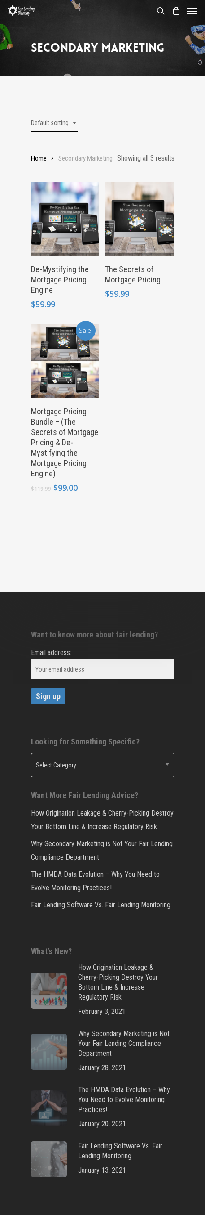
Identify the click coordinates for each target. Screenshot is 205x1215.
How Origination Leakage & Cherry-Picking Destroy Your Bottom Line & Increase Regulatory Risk (102, 820)
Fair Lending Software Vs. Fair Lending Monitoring (100, 905)
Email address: (51, 652)
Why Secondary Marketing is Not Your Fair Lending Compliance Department (102, 850)
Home (39, 158)
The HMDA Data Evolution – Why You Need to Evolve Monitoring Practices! (95, 881)
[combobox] (54, 123)
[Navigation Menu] (192, 10)
